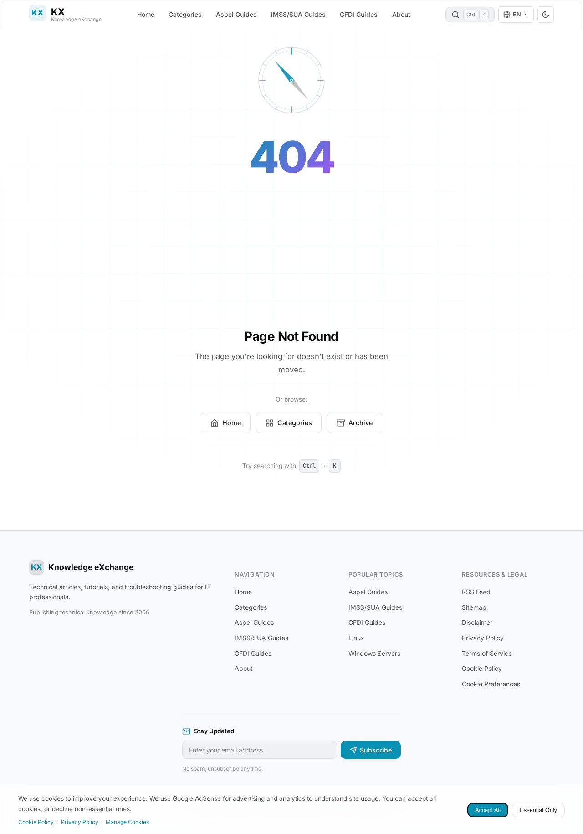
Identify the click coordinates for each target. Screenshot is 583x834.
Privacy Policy (483, 638)
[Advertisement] (291, 260)
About (401, 14)
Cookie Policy (482, 668)
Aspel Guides (236, 14)
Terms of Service (487, 653)
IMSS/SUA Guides (298, 14)
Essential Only (538, 810)
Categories (185, 14)
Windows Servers (374, 653)
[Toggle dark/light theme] (545, 14)
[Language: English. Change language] (516, 14)
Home (145, 14)
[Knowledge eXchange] (65, 15)
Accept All (488, 810)
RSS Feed (476, 592)
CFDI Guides (359, 14)
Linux (356, 638)
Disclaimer (477, 622)
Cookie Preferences (491, 684)
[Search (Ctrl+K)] (470, 14)
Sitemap (474, 607)
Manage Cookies (127, 822)
